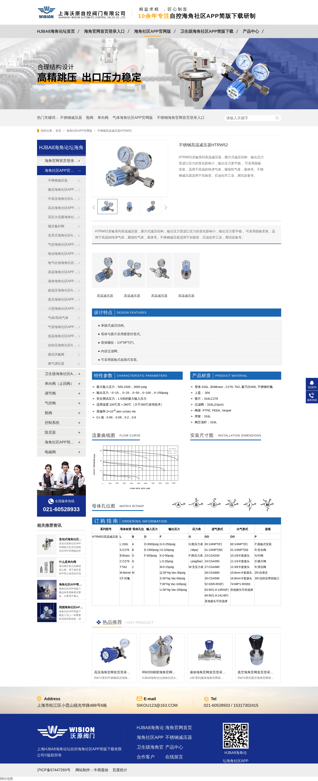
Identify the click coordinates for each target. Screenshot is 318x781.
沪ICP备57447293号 (53, 770)
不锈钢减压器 (71, 118)
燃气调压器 (56, 363)
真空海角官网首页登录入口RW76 (262, 672)
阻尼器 (50, 432)
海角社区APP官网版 (152, 31)
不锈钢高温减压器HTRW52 (114, 130)
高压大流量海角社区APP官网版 (63, 217)
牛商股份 (101, 770)
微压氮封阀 (56, 226)
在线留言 (174, 756)
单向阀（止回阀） (59, 384)
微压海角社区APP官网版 (63, 189)
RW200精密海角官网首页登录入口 (167, 672)
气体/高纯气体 (58, 317)
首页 (59, 130)
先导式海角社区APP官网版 (63, 235)
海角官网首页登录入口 (104, 31)
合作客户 (146, 756)
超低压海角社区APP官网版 (63, 290)
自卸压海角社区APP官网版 (63, 345)
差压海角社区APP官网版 (63, 299)
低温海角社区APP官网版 (63, 336)
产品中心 (251, 31)
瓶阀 (89, 118)
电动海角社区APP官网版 (63, 253)
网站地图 (6, 778)
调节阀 (50, 393)
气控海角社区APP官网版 (63, 244)
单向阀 (102, 118)
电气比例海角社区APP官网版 (63, 263)
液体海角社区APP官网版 (63, 281)
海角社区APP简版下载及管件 (61, 442)
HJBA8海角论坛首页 (56, 31)
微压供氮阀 (56, 354)
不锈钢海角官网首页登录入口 (180, 118)
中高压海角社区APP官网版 (63, 198)
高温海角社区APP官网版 (63, 272)
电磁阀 (50, 452)
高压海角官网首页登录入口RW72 (118, 672)
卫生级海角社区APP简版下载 (206, 31)
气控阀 (50, 403)
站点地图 (146, 766)
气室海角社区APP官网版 (63, 327)
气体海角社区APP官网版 (133, 118)
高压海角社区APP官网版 (63, 208)
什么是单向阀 (67, 561)
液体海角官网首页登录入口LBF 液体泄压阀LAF (224, 672)
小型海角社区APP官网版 (63, 308)
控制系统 (52, 423)
